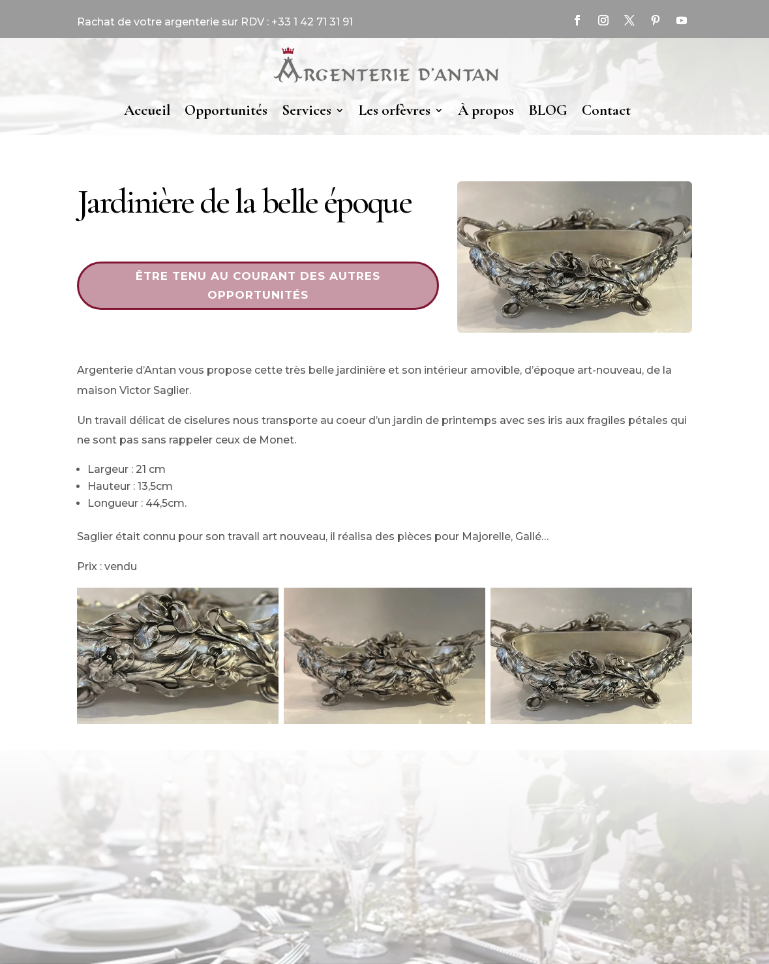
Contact (606, 110)
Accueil (147, 110)
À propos (486, 110)
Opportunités (226, 110)
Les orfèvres (394, 110)
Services (306, 110)
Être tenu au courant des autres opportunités (258, 285)
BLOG (547, 110)
